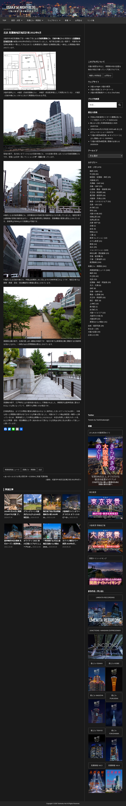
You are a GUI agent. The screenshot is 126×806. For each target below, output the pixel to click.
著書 (68, 20)
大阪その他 (94, 214)
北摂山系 (93, 220)
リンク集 (90, 20)
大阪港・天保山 (96, 198)
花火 (91, 247)
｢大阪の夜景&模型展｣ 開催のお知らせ (105, 141)
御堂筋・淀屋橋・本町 (98, 177)
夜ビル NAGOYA (96, 695)
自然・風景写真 (94, 326)
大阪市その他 (95, 316)
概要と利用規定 (95, 75)
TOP (4, 20)
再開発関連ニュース (12, 470)
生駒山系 (93, 217)
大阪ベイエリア (96, 313)
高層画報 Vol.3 (96, 765)
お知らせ (91, 335)
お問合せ (78, 20)
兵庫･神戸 (94, 223)
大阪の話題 (92, 332)
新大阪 (92, 307)
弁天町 (92, 208)
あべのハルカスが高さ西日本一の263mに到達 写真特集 (26, 476)
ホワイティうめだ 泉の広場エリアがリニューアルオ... (32, 544)
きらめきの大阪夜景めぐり (99, 433)
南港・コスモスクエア (98, 201)
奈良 (91, 229)
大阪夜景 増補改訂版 (97, 525)
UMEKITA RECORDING (105, 597)
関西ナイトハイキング (98, 558)
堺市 (91, 211)
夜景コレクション (97, 238)
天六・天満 (94, 285)
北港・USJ (94, 204)
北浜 (40, 470)
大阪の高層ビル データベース (101, 90)
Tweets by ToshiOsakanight (98, 420)
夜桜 (91, 244)
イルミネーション (97, 250)
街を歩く (91, 329)
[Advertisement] (25, 450)
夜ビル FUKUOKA (114, 696)
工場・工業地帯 (96, 259)
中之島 (92, 174)
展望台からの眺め (97, 322)
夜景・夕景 (17, 20)
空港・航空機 (95, 256)
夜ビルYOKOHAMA (114, 732)
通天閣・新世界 (96, 195)
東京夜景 (92, 492)
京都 (91, 226)
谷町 (91, 288)
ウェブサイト (54, 20)
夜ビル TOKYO (96, 730)
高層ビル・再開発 (35, 20)
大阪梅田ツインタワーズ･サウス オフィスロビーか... (71, 514)
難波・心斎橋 (95, 294)
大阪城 (92, 180)
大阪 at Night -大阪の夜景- (100, 87)
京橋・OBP (94, 186)
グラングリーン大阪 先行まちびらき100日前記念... (32, 514)
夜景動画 (93, 262)
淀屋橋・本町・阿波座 (98, 282)
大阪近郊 (93, 319)
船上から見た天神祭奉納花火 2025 (103, 123)
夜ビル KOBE (114, 663)
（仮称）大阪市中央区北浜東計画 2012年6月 (62, 480)
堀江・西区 (94, 300)
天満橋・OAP (95, 183)
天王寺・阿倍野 (96, 192)
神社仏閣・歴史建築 (97, 253)
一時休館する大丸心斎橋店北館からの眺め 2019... (51, 544)
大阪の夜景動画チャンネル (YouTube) (105, 93)
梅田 (91, 171)
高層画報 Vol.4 (114, 765)
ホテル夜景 (94, 241)
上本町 (92, 304)
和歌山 (92, 232)
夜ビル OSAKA (96, 663)
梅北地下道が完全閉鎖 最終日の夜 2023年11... (51, 514)
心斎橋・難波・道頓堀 (98, 189)
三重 (91, 235)
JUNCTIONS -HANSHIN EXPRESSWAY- (105, 630)
